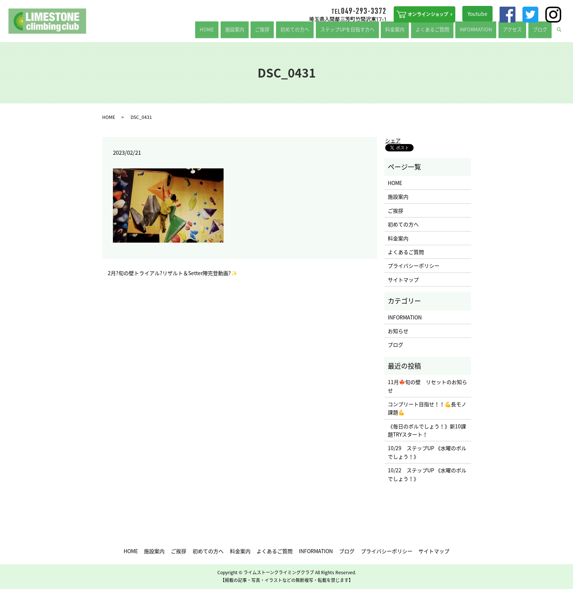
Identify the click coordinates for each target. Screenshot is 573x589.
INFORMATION (487, 32)
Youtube (477, 13)
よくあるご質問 (447, 32)
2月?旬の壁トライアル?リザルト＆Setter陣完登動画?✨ (172, 273)
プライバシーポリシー (413, 265)
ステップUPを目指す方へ (368, 32)
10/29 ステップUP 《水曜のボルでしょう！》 (427, 452)
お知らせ (398, 331)
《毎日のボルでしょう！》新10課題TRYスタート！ (427, 430)
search (564, 32)
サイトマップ (403, 279)
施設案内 (266, 32)
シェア (393, 140)
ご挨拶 (290, 32)
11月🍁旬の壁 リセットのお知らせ (427, 386)
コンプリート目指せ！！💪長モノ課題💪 (427, 408)
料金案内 (413, 32)
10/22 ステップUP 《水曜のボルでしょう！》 (427, 474)
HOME (244, 32)
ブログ (542, 32)
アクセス (519, 32)
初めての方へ (318, 32)
